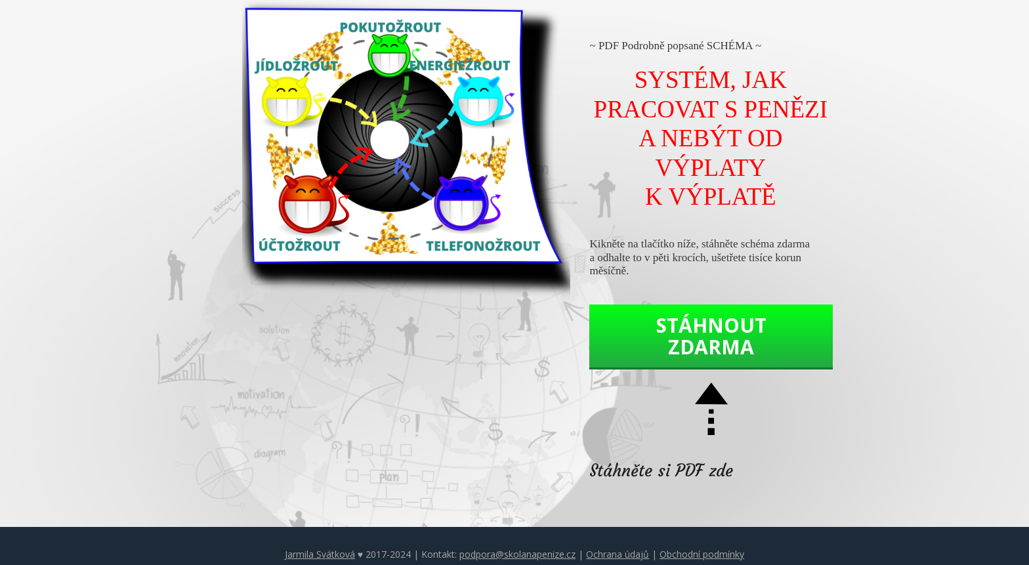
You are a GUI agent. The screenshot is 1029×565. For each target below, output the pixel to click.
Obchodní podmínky (702, 554)
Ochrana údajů (617, 554)
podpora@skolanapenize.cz (517, 554)
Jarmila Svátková (320, 554)
